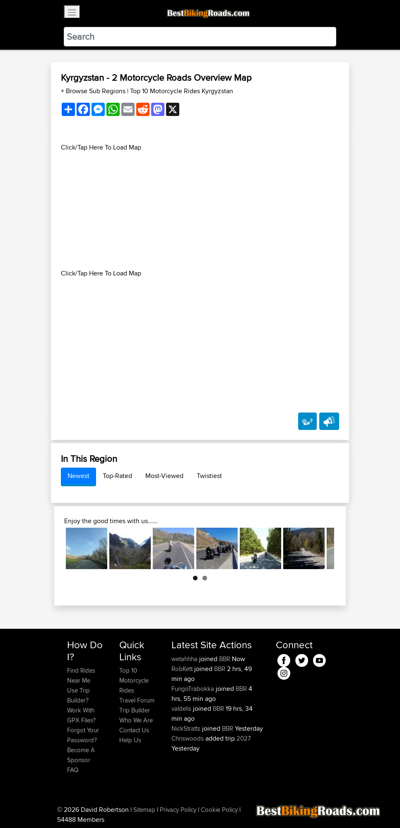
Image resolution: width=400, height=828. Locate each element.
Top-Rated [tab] (117, 475)
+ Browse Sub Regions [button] (94, 91)
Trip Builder (134, 710)
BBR (224, 658)
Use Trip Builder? (78, 695)
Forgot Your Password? (83, 735)
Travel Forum (136, 700)
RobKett (182, 668)
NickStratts (186, 728)
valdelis (182, 708)
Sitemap (144, 809)
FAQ (72, 769)
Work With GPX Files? (81, 715)
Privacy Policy (178, 809)
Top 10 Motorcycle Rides (134, 680)
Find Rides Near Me (81, 675)
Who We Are (136, 720)
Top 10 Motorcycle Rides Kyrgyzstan (181, 91)
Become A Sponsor (81, 755)
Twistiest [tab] (209, 475)
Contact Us (134, 730)
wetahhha (185, 658)
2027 (243, 738)
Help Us (130, 740)
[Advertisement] (200, 210)
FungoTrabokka (193, 688)
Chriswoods (188, 738)
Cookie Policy (219, 809)
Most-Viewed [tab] (164, 475)
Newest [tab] (78, 475)
